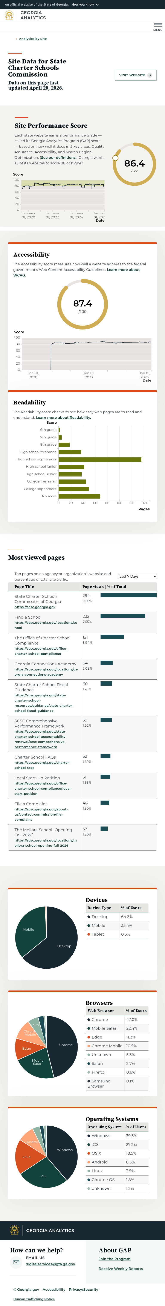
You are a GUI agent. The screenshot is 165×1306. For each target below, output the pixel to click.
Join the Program (114, 1259)
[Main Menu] (158, 27)
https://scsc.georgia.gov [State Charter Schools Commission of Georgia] (35, 607)
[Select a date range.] (137, 576)
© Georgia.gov (26, 1290)
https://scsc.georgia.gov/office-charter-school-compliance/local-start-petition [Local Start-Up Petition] (43, 788)
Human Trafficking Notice (34, 1299)
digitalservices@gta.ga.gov (50, 1264)
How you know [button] (83, 4)
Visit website (135, 75)
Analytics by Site (33, 39)
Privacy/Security (83, 1290)
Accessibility (54, 1290)
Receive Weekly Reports (121, 1269)
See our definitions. (58, 158)
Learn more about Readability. (63, 418)
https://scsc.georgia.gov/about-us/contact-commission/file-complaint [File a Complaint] (41, 814)
